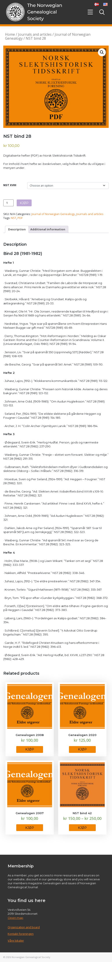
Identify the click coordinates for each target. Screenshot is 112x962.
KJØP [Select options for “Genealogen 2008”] (29, 749)
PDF (20, 218)
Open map (15, 918)
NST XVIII (9, 185)
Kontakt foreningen (21, 934)
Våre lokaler (16, 941)
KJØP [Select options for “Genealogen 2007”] (29, 828)
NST (13, 218)
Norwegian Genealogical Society (31, 957)
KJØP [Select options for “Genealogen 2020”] (82, 749)
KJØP (24, 203)
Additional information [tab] (47, 229)
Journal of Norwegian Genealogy (53, 214)
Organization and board (24, 927)
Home (10, 34)
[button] (102, 52)
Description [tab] (17, 229)
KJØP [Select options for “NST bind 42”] (82, 828)
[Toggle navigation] (90, 12)
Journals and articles (35, 34)
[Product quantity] (8, 202)
